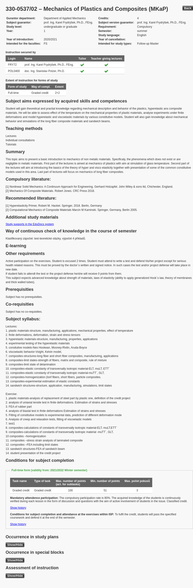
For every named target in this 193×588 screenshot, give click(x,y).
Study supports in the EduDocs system (30, 224)
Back (187, 8)
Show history (18, 507)
